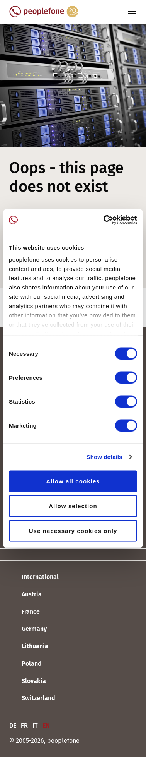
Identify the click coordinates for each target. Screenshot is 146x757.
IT (35, 725)
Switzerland (32, 698)
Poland (25, 664)
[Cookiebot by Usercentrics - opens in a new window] (104, 220)
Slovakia (27, 681)
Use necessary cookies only (73, 530)
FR (24, 725)
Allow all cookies (73, 481)
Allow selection (73, 505)
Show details (104, 457)
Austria (25, 594)
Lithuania (28, 646)
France (24, 612)
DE (12, 725)
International (34, 577)
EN (46, 725)
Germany (28, 629)
